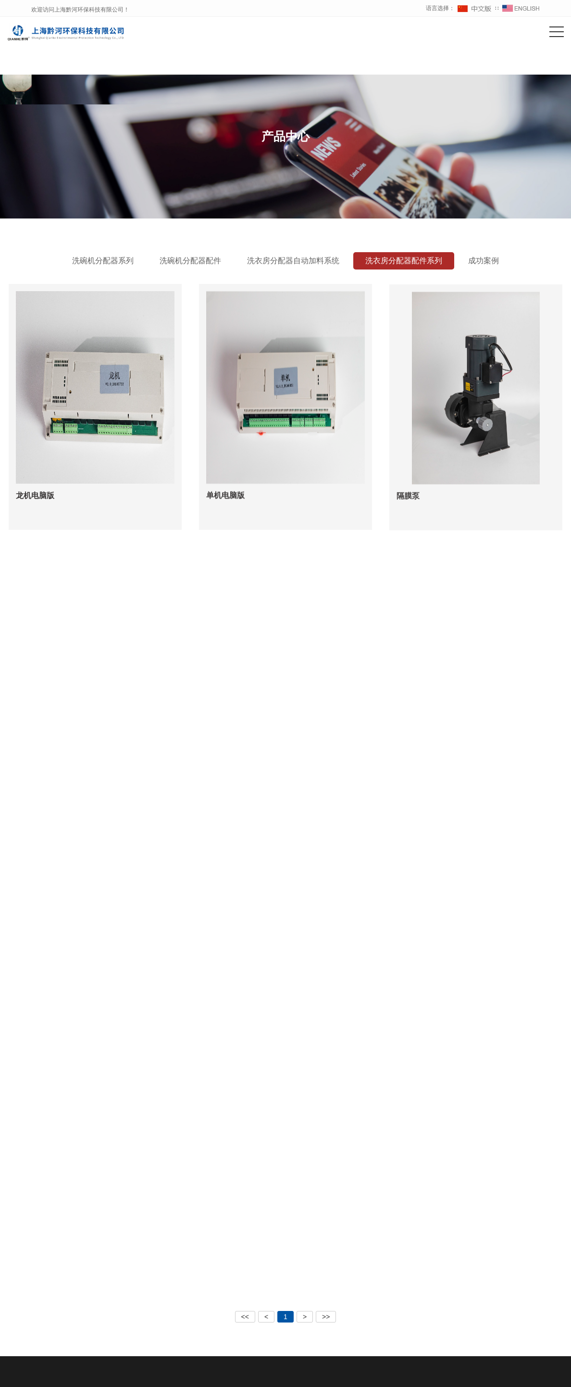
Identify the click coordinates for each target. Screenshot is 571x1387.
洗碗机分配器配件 (190, 261)
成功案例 (483, 261)
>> (326, 1317)
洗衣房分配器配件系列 (403, 261)
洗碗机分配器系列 (103, 261)
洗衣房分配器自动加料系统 (293, 261)
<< (245, 1317)
